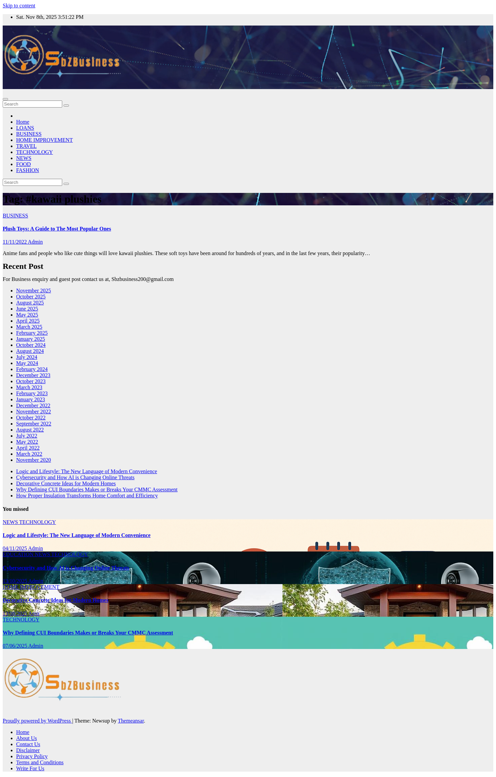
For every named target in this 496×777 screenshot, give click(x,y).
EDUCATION (19, 554)
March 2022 (29, 454)
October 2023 (31, 381)
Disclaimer (28, 750)
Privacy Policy (32, 756)
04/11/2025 (15, 548)
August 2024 (30, 351)
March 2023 (29, 387)
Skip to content (19, 5)
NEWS (23, 158)
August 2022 (30, 430)
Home (22, 122)
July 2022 (26, 436)
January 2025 (30, 339)
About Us (26, 738)
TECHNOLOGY (34, 152)
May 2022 (27, 442)
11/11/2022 (15, 242)
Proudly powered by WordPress (37, 721)
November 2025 (33, 290)
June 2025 (27, 309)
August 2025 (30, 302)
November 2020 (33, 460)
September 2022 (33, 423)
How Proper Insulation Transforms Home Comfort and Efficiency (87, 495)
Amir (34, 613)
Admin (35, 242)
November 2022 (33, 411)
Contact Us (28, 744)
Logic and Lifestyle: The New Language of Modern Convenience (86, 471)
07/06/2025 (15, 646)
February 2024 (32, 369)
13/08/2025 (15, 613)
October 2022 (31, 417)
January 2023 (30, 399)
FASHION (27, 170)
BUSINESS (29, 134)
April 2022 (28, 448)
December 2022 (33, 405)
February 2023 (32, 393)
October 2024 (31, 345)
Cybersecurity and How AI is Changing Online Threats (75, 477)
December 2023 (33, 375)
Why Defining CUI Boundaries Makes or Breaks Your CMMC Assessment (97, 489)
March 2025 (29, 327)
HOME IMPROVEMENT (44, 140)
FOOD (23, 164)
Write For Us (30, 768)
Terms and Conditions (40, 762)
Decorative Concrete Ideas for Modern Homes (66, 483)
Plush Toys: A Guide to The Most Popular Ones (57, 229)
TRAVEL (26, 146)
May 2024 (27, 363)
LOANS (25, 128)
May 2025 (27, 315)
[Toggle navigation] (5, 99)
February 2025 (32, 333)
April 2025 (28, 321)
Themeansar (131, 721)
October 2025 (31, 296)
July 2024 (26, 357)
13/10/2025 (15, 581)
